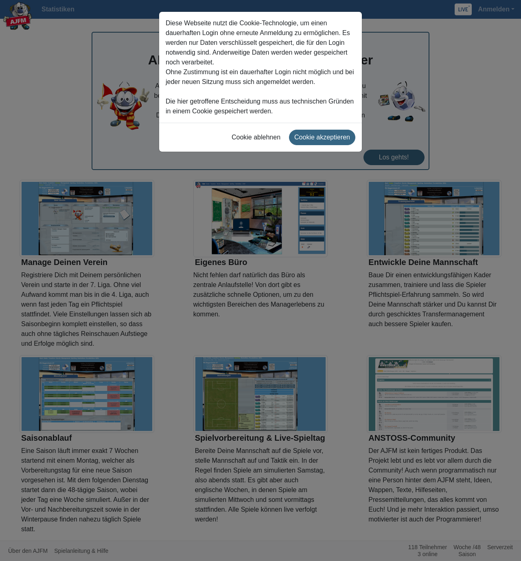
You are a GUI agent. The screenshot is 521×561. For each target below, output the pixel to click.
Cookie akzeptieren (322, 137)
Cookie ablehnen (256, 137)
